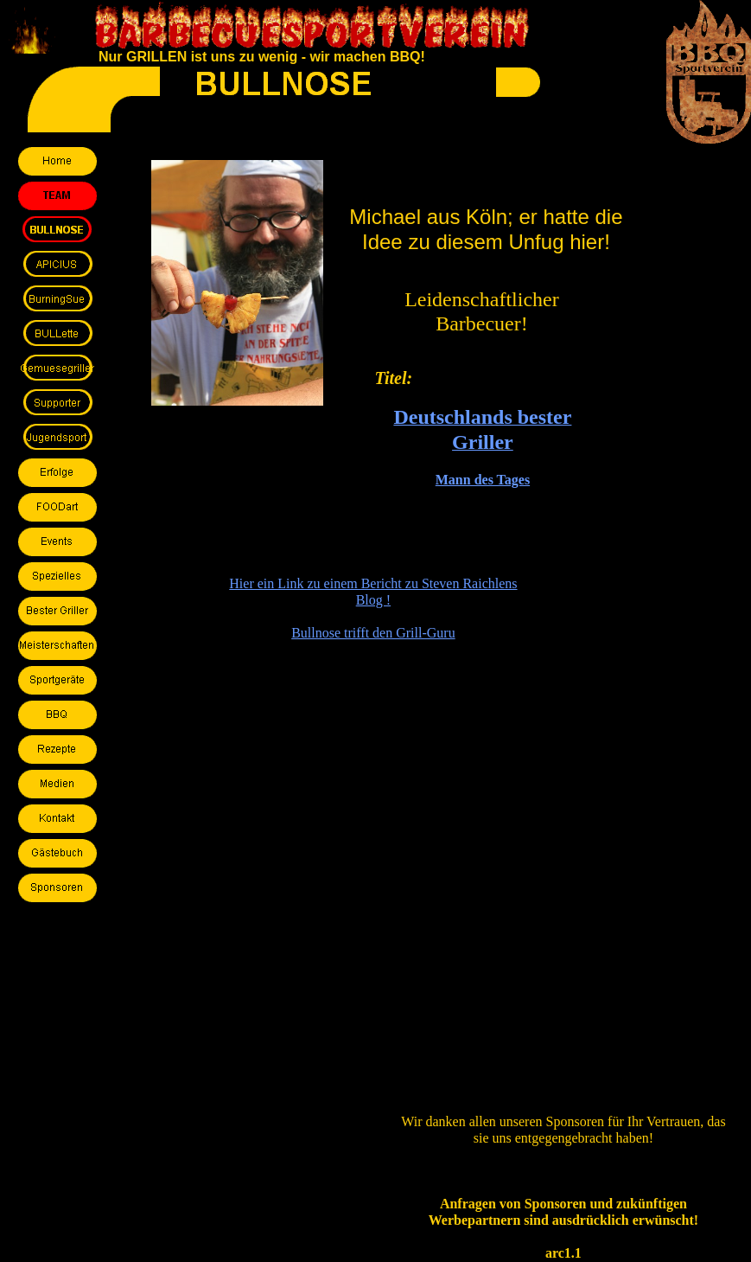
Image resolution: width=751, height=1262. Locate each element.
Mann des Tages (483, 479)
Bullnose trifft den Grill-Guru (373, 632)
